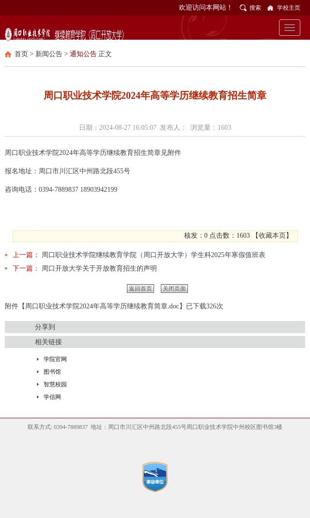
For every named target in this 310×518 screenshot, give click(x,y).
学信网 (52, 397)
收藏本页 (272, 235)
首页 (21, 54)
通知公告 (83, 54)
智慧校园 (55, 384)
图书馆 (52, 371)
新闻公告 (48, 54)
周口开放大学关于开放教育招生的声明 (99, 268)
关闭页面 (174, 288)
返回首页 (140, 288)
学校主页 (288, 7)
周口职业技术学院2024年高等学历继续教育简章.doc (102, 306)
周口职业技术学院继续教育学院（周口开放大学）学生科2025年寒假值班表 (153, 255)
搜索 (255, 7)
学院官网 (55, 359)
